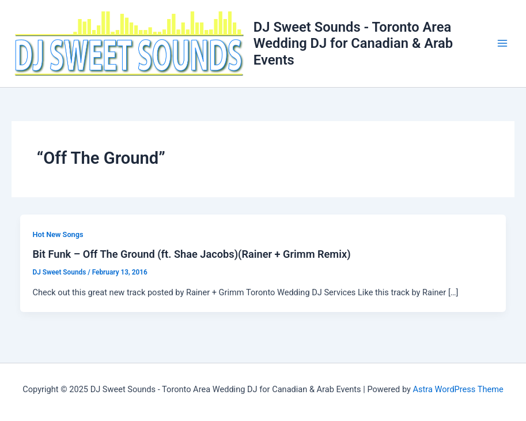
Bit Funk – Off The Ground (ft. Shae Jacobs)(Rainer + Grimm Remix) (191, 254)
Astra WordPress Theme (458, 389)
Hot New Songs (57, 234)
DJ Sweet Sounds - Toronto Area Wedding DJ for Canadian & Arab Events (353, 43)
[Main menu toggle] (502, 43)
